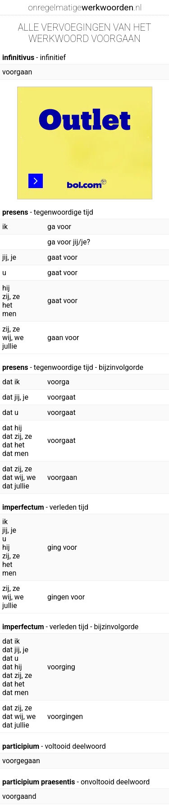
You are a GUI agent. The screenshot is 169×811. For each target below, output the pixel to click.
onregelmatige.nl (85, 7)
